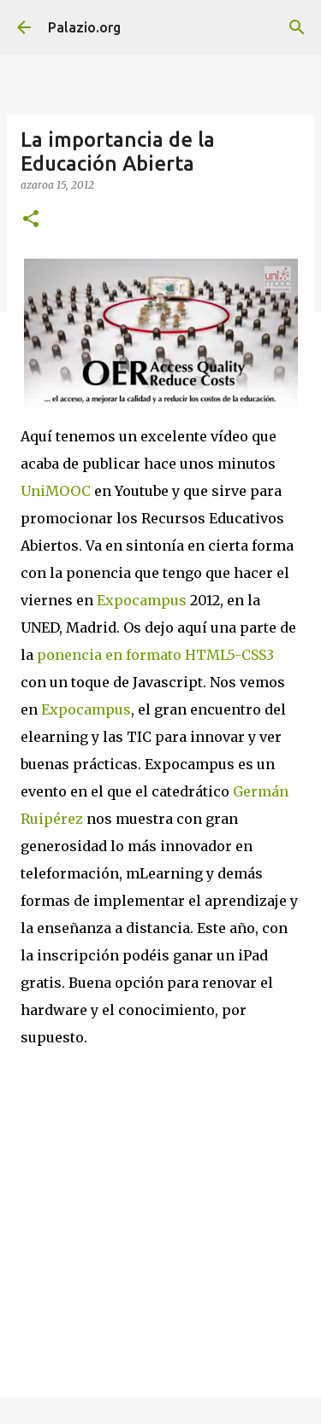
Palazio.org (84, 27)
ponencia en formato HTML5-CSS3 (155, 654)
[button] (31, 219)
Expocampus (142, 600)
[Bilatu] (297, 27)
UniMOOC (56, 490)
